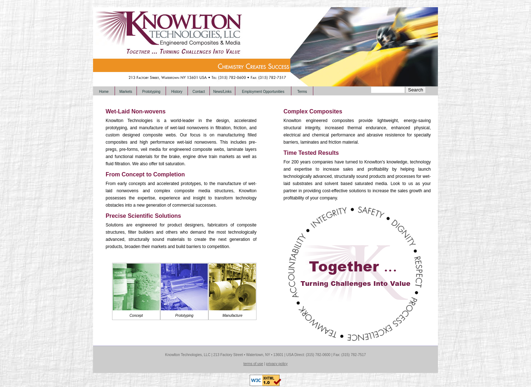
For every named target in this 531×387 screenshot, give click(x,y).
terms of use (253, 364)
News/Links (222, 92)
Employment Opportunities (263, 92)
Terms (302, 92)
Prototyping (151, 92)
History (176, 92)
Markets (125, 92)
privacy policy (277, 364)
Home (104, 92)
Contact (199, 92)
